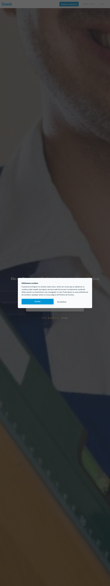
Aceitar (38, 301)
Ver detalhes (61, 301)
